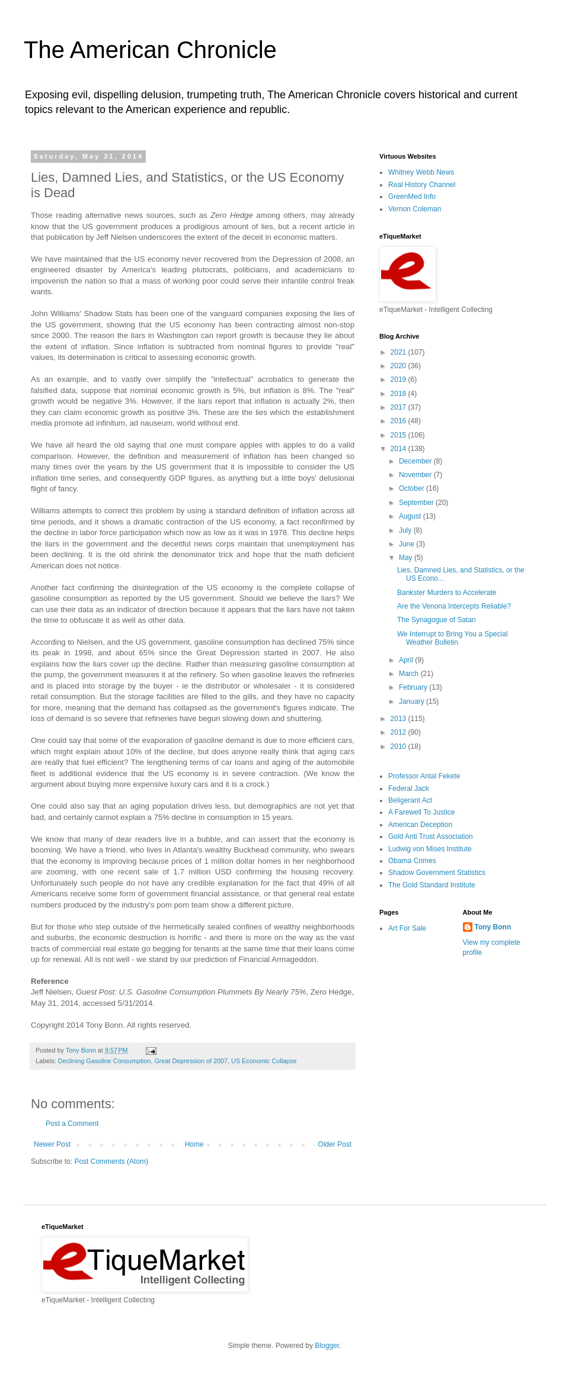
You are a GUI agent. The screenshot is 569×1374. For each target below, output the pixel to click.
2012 (399, 732)
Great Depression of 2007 (191, 1060)
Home (194, 1144)
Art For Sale (407, 928)
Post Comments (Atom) (111, 1161)
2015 (399, 435)
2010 (399, 746)
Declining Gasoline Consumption (104, 1060)
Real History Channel (421, 185)
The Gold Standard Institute (431, 885)
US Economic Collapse (263, 1060)
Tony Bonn (493, 927)
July (406, 530)
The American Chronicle (150, 50)
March (410, 674)
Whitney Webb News (421, 172)
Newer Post (52, 1144)
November (416, 475)
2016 (399, 421)
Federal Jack (408, 788)
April (407, 660)
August (411, 516)
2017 (399, 407)
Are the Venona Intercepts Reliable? (454, 606)
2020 (399, 366)
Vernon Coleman (414, 209)
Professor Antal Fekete (424, 776)
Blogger (327, 1345)
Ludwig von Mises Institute (430, 849)
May (406, 558)
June (407, 544)
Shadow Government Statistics (436, 872)
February (414, 687)
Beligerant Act (410, 800)
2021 (399, 352)
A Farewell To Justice (421, 812)
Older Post (334, 1144)
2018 (399, 394)
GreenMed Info (412, 196)
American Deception (420, 824)
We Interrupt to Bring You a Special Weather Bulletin (452, 638)
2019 (399, 379)
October (412, 488)
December (416, 461)
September (417, 502)
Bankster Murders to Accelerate (446, 592)
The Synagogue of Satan (436, 620)
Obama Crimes (412, 861)
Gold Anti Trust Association (430, 836)
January (412, 701)
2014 (399, 449)
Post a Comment (72, 1123)
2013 (399, 719)
